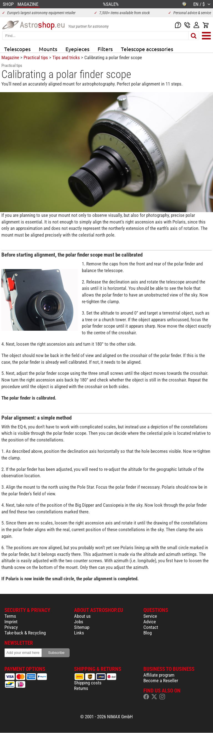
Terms (10, 616)
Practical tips (36, 57)
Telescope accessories (147, 49)
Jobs (78, 621)
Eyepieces (77, 49)
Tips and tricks (66, 57)
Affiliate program (158, 675)
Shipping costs (88, 683)
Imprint (10, 621)
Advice (149, 621)
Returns (81, 688)
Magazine (10, 57)
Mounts (48, 49)
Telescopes (17, 49)
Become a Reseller (160, 680)
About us (82, 616)
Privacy (11, 627)
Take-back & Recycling (25, 633)
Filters (105, 49)
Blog (147, 633)
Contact (150, 627)
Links (79, 633)
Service (150, 616)
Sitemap (81, 627)
